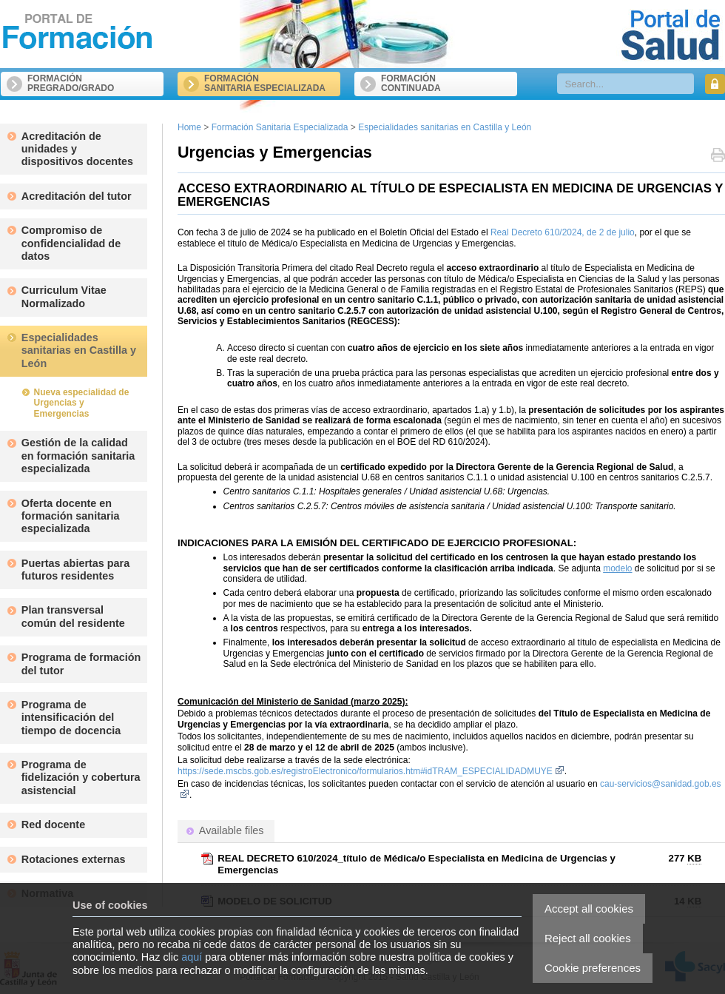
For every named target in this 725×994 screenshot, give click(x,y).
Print (718, 156)
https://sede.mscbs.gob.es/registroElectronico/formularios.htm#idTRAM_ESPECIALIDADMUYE (371, 771)
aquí (191, 957)
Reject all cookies (587, 938)
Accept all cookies (588, 908)
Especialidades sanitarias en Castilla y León (444, 127)
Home (189, 127)
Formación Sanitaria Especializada (280, 127)
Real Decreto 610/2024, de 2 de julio (562, 232)
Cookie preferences (592, 967)
